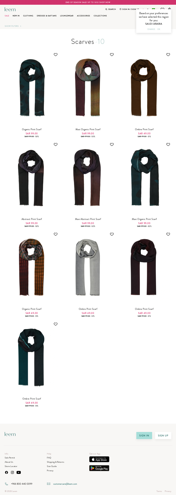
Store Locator (11, 466)
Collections (100, 15)
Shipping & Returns (55, 462)
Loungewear (66, 15)
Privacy (50, 470)
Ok (158, 29)
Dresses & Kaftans (47, 15)
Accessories (83, 15)
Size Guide (52, 466)
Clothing (28, 15)
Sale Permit (10, 457)
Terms (159, 491)
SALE (7, 15)
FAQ (49, 457)
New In (16, 15)
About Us (9, 462)
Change (151, 29)
